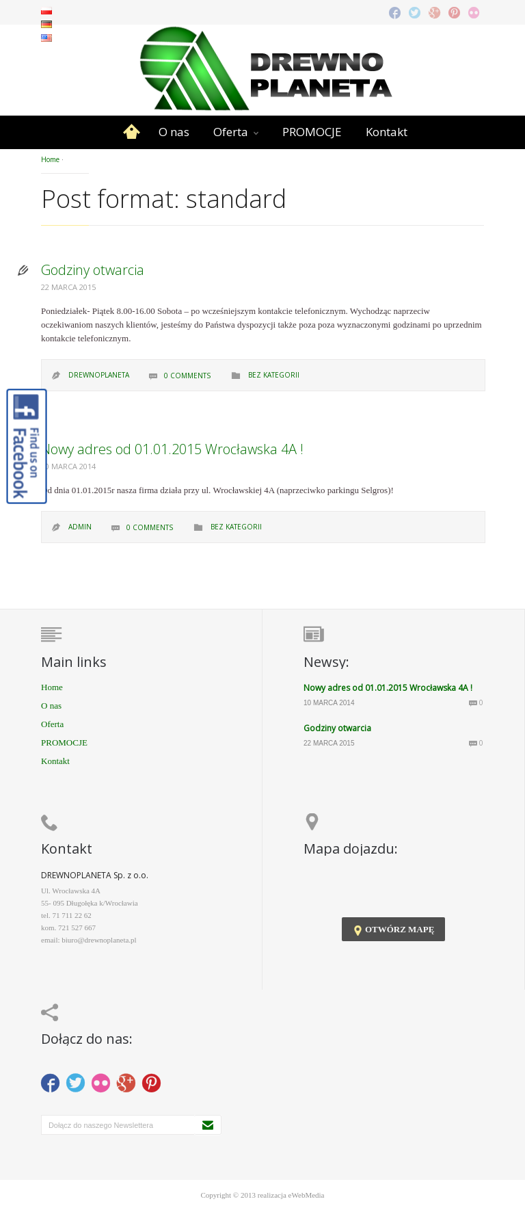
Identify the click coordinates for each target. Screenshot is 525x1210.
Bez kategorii (273, 375)
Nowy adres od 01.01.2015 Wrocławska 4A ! (172, 449)
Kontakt (386, 132)
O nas (174, 132)
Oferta (230, 132)
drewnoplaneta (98, 375)
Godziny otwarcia (92, 270)
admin (80, 526)
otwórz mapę (394, 930)
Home (131, 132)
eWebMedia (306, 1195)
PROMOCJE (312, 132)
